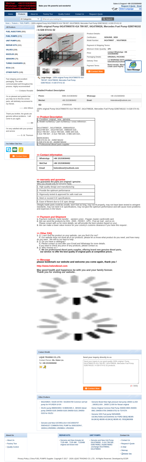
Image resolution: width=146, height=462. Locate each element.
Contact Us (79, 14)
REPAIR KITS (11, 45)
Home (10, 14)
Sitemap (124, 450)
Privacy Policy (23, 459)
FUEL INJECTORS (13, 32)
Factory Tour (48, 14)
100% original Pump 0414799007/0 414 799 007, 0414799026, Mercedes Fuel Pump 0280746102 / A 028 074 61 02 (62, 80)
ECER (125, 459)
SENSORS (10, 59)
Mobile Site (126, 454)
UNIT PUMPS (11, 41)
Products (21, 14)
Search (109, 19)
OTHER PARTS (12, 72)
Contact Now (97, 71)
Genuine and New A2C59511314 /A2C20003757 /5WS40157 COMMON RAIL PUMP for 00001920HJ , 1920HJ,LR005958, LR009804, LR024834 (62, 425)
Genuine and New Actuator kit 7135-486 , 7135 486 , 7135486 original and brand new (72, 442)
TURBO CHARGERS (14, 63)
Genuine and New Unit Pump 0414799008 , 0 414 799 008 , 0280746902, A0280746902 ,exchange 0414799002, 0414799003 (102, 444)
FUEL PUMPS (24, 23)
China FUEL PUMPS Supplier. (42, 459)
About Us (34, 14)
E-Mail (123, 447)
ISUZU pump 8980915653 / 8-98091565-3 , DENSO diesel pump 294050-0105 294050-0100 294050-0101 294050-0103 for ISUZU (64, 410)
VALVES (9, 50)
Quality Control (64, 14)
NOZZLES (10, 54)
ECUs (8, 68)
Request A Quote (128, 6)
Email (139, 6)
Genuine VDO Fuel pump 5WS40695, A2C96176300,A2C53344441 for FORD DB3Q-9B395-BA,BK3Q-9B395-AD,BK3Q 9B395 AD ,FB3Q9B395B (113, 416)
